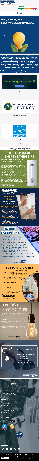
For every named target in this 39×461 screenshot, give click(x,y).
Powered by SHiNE (10, 458)
